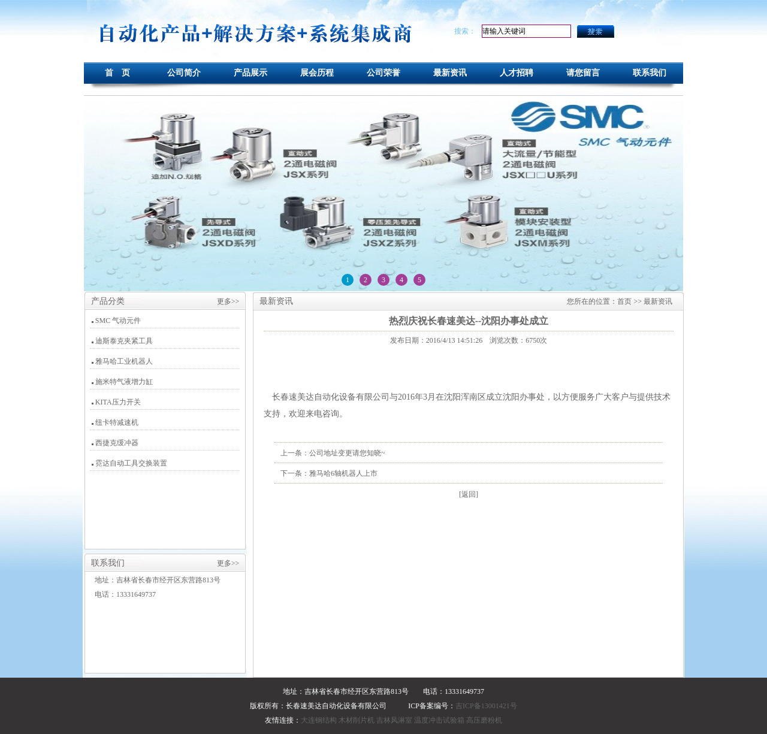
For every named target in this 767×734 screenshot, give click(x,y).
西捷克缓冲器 (116, 443)
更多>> (228, 301)
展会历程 (317, 72)
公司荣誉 (383, 72)
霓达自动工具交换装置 (131, 463)
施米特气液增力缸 (124, 381)
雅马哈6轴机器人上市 (343, 473)
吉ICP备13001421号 (486, 706)
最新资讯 (450, 72)
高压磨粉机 (484, 720)
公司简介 (184, 72)
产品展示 (250, 72)
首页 (624, 301)
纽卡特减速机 (116, 422)
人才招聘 (516, 72)
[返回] (468, 494)
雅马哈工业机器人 (124, 361)
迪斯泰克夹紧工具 (124, 341)
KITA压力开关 (118, 402)
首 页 (117, 72)
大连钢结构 (319, 720)
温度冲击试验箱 (439, 720)
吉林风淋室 (394, 720)
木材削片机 (357, 720)
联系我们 (649, 72)
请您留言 (583, 72)
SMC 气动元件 (118, 320)
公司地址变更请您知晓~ (347, 453)
